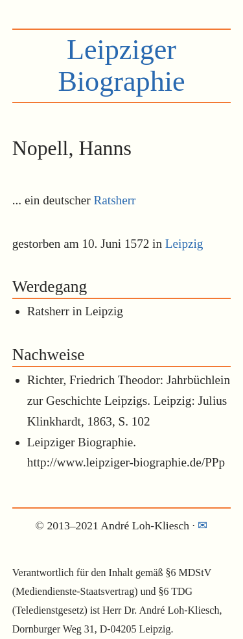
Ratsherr (115, 200)
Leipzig (184, 243)
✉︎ (202, 525)
